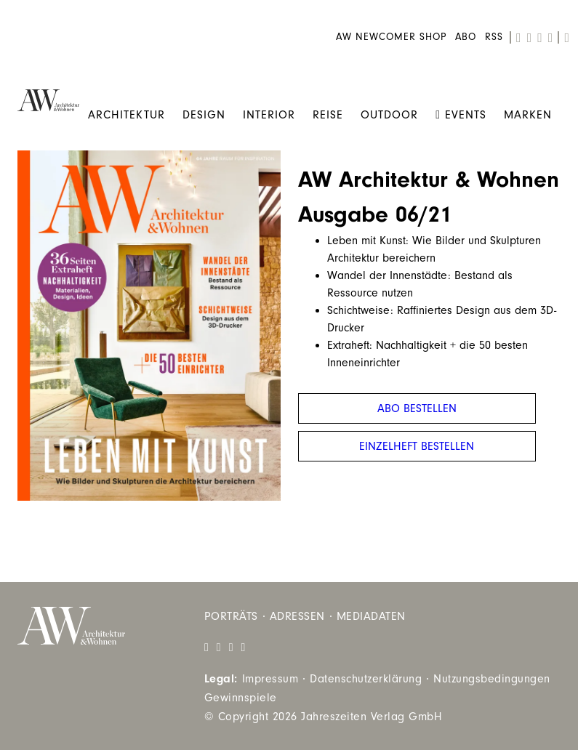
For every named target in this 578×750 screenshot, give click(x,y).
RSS (494, 37)
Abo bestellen (417, 408)
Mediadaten (371, 616)
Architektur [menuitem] (126, 114)
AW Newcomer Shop (391, 37)
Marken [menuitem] (528, 114)
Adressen (297, 616)
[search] (566, 37)
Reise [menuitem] (328, 114)
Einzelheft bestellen (416, 446)
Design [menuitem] (203, 114)
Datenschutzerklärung (366, 678)
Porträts (231, 616)
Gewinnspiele (240, 697)
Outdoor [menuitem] (389, 114)
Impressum (270, 678)
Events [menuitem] (460, 114)
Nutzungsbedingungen (491, 678)
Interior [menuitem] (269, 114)
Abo (465, 37)
